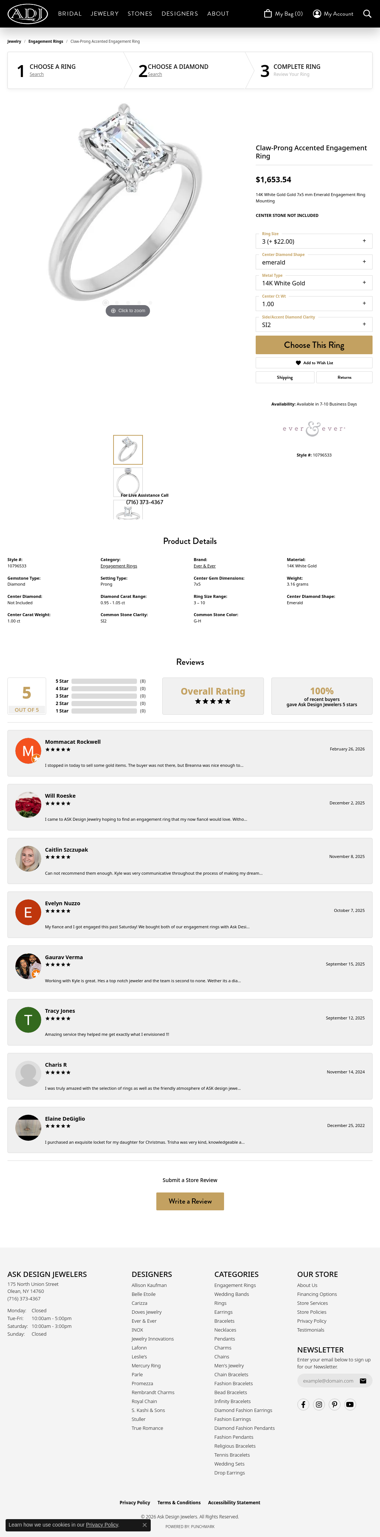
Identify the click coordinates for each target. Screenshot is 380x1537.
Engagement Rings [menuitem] (235, 1285)
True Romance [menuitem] (147, 1428)
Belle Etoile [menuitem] (144, 1294)
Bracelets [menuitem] (224, 1320)
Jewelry (104, 13)
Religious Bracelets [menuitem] (235, 1445)
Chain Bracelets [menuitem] (231, 1374)
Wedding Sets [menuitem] (229, 1463)
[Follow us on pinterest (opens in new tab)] (335, 1404)
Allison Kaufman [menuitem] (149, 1285)
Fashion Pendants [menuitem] (233, 1437)
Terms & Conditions (179, 1502)
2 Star (62, 703)
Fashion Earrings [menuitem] (232, 1419)
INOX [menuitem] (137, 1329)
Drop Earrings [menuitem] (229, 1472)
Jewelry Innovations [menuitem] (153, 1338)
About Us (307, 1285)
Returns (344, 377)
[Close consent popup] (145, 1525)
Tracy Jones (60, 1010)
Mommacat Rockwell (73, 741)
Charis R (56, 1064)
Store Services (312, 1303)
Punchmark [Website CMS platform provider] (203, 1526)
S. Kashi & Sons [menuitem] (148, 1410)
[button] (332, 14)
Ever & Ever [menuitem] (144, 1320)
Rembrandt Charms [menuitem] (153, 1392)
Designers (180, 13)
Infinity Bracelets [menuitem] (232, 1401)
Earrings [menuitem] (223, 1312)
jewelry (14, 41)
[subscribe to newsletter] (363, 1381)
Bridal (70, 13)
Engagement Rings (46, 41)
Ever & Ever (205, 566)
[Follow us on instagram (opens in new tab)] (319, 1404)
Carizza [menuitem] (139, 1303)
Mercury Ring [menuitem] (146, 1365)
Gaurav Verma (64, 957)
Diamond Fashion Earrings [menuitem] (243, 1410)
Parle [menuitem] (137, 1374)
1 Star (62, 711)
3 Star (62, 696)
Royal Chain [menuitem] (144, 1401)
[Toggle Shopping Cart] (282, 14)
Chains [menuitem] (221, 1356)
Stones (140, 13)
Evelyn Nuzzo (62, 903)
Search (37, 74)
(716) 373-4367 (144, 502)
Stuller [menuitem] (139, 1419)
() (143, 681)
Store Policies (311, 1312)
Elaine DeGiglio (65, 1118)
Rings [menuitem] (220, 1303)
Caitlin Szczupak (66, 849)
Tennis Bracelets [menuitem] (232, 1454)
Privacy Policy (311, 1320)
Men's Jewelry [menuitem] (229, 1365)
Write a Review (190, 1201)
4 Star (62, 688)
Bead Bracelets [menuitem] (230, 1392)
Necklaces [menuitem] (225, 1329)
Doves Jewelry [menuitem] (147, 1312)
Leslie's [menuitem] (139, 1356)
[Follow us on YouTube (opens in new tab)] (350, 1404)
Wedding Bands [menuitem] (231, 1294)
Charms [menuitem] (222, 1347)
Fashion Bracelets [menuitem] (233, 1383)
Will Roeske (60, 795)
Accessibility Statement (234, 1502)
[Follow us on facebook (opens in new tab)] (303, 1404)
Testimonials (311, 1329)
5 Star (62, 681)
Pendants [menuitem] (224, 1338)
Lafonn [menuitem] (139, 1347)
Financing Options (317, 1294)
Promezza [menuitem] (142, 1383)
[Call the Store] (24, 1298)
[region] (128, 208)
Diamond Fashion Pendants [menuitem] (244, 1428)
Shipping (285, 377)
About (218, 13)
